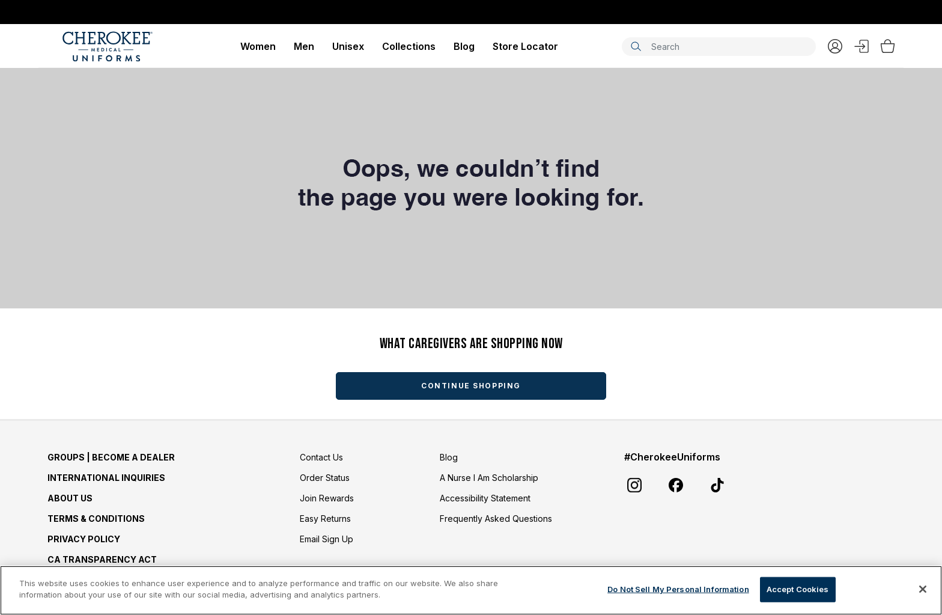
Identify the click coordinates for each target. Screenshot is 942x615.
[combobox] (719, 46)
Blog (464, 46)
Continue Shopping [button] (471, 385)
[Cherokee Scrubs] (107, 46)
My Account (835, 46)
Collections (409, 46)
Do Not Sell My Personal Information (678, 589)
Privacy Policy (83, 539)
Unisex (348, 46)
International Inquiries (106, 478)
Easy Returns (325, 518)
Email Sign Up (326, 539)
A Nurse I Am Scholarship (489, 478)
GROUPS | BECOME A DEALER (111, 457)
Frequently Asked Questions (496, 518)
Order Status (325, 478)
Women (258, 46)
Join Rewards (327, 498)
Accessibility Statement (485, 498)
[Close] (923, 589)
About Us (70, 498)
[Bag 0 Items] (888, 46)
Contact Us (321, 457)
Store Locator (525, 46)
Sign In (861, 46)
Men (304, 46)
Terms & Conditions (96, 518)
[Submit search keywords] (635, 46)
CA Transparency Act (102, 559)
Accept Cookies (798, 589)
